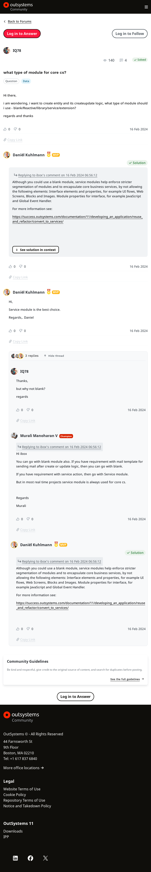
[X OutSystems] (45, 858)
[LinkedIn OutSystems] (15, 858)
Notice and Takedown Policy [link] (27, 805)
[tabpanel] (78, 506)
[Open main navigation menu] (146, 7)
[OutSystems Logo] (28, 717)
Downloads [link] (13, 831)
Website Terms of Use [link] (21, 789)
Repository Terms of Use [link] (24, 800)
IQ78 (17, 50)
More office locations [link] (23, 767)
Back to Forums (17, 21)
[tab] (78, 357)
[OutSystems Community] (18, 7)
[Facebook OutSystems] (30, 858)
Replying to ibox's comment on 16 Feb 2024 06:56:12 (57, 175)
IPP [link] (6, 836)
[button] (78, 356)
